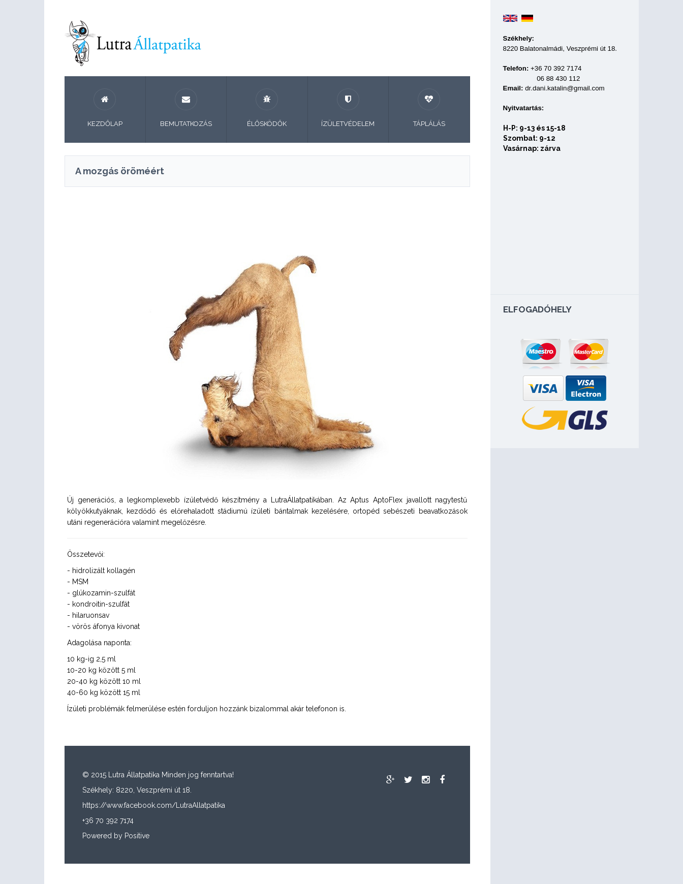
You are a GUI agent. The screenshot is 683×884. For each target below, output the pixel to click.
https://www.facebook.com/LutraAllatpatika (153, 805)
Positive (137, 836)
